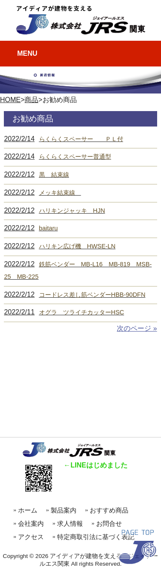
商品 (31, 99)
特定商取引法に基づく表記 (95, 536)
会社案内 (31, 523)
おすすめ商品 (112, 510)
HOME (10, 99)
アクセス (31, 536)
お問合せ (109, 523)
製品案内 (63, 510)
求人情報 (70, 523)
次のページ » (137, 328)
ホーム (27, 510)
